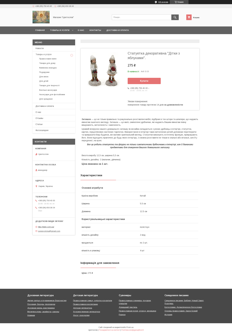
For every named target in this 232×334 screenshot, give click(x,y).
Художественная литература (86, 312)
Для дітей (43, 81)
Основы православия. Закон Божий (181, 311)
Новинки (31, 315)
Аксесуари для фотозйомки (52, 94)
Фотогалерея (42, 130)
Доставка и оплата (117, 30)
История (168, 314)
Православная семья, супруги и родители (92, 300)
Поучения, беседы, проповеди (41, 304)
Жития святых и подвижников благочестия (46, 300)
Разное (122, 314)
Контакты (95, 30)
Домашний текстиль (128, 307)
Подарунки (44, 72)
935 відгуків (163, 2)
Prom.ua (130, 327)
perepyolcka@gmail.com (49, 231)
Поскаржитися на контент (109, 330)
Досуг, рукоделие (81, 315)
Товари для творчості (49, 85)
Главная (40, 30)
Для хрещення (46, 99)
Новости (40, 48)
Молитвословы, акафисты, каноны (43, 312)
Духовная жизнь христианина (41, 308)
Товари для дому (47, 63)
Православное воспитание (85, 304)
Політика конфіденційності (132, 330)
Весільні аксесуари (48, 90)
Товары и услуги (59, 30)
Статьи (39, 124)
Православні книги (47, 59)
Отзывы (39, 118)
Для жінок (43, 76)
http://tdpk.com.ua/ (46, 227)
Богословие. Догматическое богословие (183, 307)
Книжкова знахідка (48, 68)
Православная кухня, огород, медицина (137, 311)
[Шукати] (175, 17)
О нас (81, 30)
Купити (144, 81)
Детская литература (82, 308)
